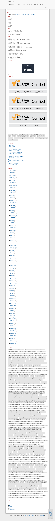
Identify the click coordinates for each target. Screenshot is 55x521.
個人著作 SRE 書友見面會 (13, 40)
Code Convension (21, 395)
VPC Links (30, 489)
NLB (23, 442)
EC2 (27, 402)
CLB (28, 467)
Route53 (16, 431)
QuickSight (15, 364)
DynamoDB (11, 351)
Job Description (11, 159)
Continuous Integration (35, 414)
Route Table (11, 414)
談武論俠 (34, 351)
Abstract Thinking (34, 412)
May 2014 (12, 338)
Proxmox (18, 444)
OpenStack (16, 459)
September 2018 (13, 267)
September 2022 (13, 205)
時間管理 (41, 412)
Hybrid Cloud (42, 359)
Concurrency (20, 374)
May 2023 (12, 197)
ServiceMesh (24, 474)
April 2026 (12, 172)
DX (37, 459)
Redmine (42, 136)
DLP (27, 362)
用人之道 (33, 436)
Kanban (38, 410)
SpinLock (25, 355)
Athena (25, 364)
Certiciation (11, 482)
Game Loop (42, 450)
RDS (42, 497)
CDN (17, 457)
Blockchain (34, 372)
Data (10, 136)
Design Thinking (37, 461)
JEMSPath (19, 465)
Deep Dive (11, 385)
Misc (35, 136)
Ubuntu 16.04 (43, 495)
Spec (46, 425)
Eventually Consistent (16, 393)
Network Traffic (43, 397)
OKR (36, 448)
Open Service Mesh (32, 410)
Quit (40, 387)
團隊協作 (46, 491)
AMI (23, 376)
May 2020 (12, 233)
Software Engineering (22, 138)
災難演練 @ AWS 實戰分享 (14, 49)
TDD (17, 357)
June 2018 (12, 272)
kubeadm (38, 436)
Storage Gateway (21, 463)
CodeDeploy (11, 387)
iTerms (41, 415)
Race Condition (22, 361)
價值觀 (33, 385)
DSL (40, 455)
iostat (43, 376)
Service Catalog (12, 419)
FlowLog (37, 442)
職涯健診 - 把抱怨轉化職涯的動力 (14, 150)
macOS (10, 357)
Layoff (40, 419)
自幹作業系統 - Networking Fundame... (16, 156)
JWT (30, 389)
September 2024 (13, 185)
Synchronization (24, 444)
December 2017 (13, 282)
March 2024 (12, 188)
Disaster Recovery (41, 357)
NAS (41, 406)
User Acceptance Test (29, 417)
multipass (32, 376)
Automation (43, 381)
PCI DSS (17, 419)
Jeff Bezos (29, 374)
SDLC (38, 495)
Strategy (21, 467)
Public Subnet (43, 366)
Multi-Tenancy (42, 389)
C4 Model (39, 370)
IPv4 (17, 410)
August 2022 (12, 207)
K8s (35, 359)
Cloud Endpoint (43, 351)
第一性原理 (32, 431)
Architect (28, 361)
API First (21, 436)
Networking (11, 448)
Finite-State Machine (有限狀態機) (15, 152)
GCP (28, 136)
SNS (38, 359)
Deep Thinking (42, 400)
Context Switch (35, 470)
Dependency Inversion (35, 383)
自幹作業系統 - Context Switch (14, 149)
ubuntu (10, 362)
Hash (40, 484)
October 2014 (13, 335)
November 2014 (13, 333)
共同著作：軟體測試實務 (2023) (15, 33)
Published (13, 389)
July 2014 (12, 336)
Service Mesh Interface (18, 489)
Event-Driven (41, 463)
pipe (20, 357)
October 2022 (13, 203)
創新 (35, 370)
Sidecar (16, 351)
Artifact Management (29, 398)
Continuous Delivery (42, 368)
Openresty (11, 434)
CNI (22, 364)
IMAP (10, 359)
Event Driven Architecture (14, 480)
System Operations (38, 451)
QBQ (45, 482)
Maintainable (30, 495)
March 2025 (12, 180)
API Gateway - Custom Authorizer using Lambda (25, 14)
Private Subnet (38, 376)
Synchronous (21, 461)
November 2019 (13, 243)
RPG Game (36, 406)
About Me (11, 505)
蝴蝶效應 (22, 459)
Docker (37, 425)
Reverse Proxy (22, 402)
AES (45, 415)
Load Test (37, 482)
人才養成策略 (11, 349)
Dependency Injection (17, 362)
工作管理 (29, 397)
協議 (35, 478)
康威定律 (37, 415)
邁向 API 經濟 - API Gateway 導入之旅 (16, 54)
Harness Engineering (31, 423)
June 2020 (12, 232)
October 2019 (13, 245)
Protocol (10, 361)
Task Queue (32, 455)
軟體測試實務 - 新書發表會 (14, 42)
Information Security (29, 378)
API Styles (37, 374)
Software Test (18, 474)
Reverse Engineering (17, 429)
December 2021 (13, 213)
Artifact (13, 410)
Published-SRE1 (22, 487)
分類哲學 (10, 26)
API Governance (38, 438)
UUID (36, 357)
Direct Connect (30, 440)
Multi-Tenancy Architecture (41, 362)
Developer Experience (13, 461)
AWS (18, 4)
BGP (39, 444)
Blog (20, 134)
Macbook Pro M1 (38, 355)
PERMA (16, 448)
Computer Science (35, 134)
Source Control (27, 414)
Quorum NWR (18, 349)
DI (41, 380)
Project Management (13, 463)
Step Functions (27, 436)
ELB (38, 467)
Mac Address (24, 491)
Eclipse (31, 453)
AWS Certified (20, 366)
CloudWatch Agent (36, 381)
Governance (17, 421)
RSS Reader (40, 440)
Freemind (42, 515)
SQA (19, 453)
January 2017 (12, 300)
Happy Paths (11, 421)
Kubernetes (31, 451)
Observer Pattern (30, 487)
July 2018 (12, 270)
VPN (24, 486)
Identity (10, 400)
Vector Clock (35, 489)
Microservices (14, 368)
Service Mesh (15, 406)
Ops (10, 378)
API (23, 359)
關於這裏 (10, 19)
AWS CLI (10, 444)
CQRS (41, 393)
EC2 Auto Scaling (12, 397)
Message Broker (21, 370)
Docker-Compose (12, 425)
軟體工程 (29, 4)
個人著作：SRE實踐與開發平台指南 (15, 31)
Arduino (40, 378)
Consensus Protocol (34, 457)
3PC (9, 417)
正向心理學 (43, 436)
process (35, 463)
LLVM (14, 357)
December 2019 (13, 242)
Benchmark (37, 366)
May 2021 (12, 220)
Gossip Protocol (40, 491)
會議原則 (24, 357)
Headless (28, 478)
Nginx (12, 474)
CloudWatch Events (15, 493)
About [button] (45, 7)
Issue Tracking (11, 355)
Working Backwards (21, 425)
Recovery (28, 427)
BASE (20, 406)
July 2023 (12, 194)
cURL (23, 406)
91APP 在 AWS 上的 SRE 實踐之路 (15, 46)
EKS (28, 357)
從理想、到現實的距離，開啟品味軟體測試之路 (17, 45)
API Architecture (34, 419)
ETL (43, 455)
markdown (31, 402)
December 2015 (13, 320)
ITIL (44, 412)
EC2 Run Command (39, 465)
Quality (42, 472)
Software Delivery (12, 353)
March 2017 (12, 297)
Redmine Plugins (12, 472)
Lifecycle (15, 451)
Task (10, 393)
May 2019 (12, 253)
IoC (44, 427)
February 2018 (13, 278)
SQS (40, 474)
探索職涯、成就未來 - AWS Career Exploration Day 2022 (19, 43)
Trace (42, 482)
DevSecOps (41, 446)
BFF (25, 351)
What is (10, 408)
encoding (26, 448)
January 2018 (12, 280)
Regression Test (23, 419)
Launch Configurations (19, 398)
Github (10, 506)
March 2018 (12, 277)
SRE (15, 138)
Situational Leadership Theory (33, 429)
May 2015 (12, 325)
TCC (9, 383)
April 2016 (12, 313)
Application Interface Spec (20, 380)
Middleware (35, 387)
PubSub (17, 433)
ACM (21, 372)
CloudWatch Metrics (21, 468)
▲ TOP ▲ (50, 516)
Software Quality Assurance (14, 495)
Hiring (31, 359)
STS (9, 474)
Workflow (34, 404)
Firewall (32, 438)
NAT (12, 438)
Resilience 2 (11, 431)
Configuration (24, 421)
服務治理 (21, 410)
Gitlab (41, 493)
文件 (18, 378)
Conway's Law (42, 468)
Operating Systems (12, 446)
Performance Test (33, 368)
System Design (31, 138)
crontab (31, 353)
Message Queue (27, 408)
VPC (32, 478)
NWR (24, 427)
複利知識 (16, 402)
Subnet (39, 480)
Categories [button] (12, 4)
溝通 (41, 138)
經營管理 (36, 4)
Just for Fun (39, 423)
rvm (43, 404)
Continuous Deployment (36, 361)
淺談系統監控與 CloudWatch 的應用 (15, 58)
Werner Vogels (26, 389)
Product (35, 444)
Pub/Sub (27, 349)
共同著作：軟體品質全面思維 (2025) (15, 30)
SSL (26, 461)
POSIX (27, 484)
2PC (9, 368)
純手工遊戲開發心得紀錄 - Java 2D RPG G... (16, 160)
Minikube (27, 459)
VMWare (45, 440)
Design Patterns (38, 431)
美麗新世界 (21, 448)
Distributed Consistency (13, 487)
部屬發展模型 (23, 446)
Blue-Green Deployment (17, 359)
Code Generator (33, 434)
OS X (38, 136)
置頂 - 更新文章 (11, 146)
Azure (10, 410)
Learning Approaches (13, 370)
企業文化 (30, 387)
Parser (10, 406)
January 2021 (12, 225)
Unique (25, 489)
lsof (34, 415)
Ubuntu (27, 425)
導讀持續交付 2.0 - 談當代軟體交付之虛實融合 (17, 50)
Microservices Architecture (14, 381)
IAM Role (42, 425)
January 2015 (12, 330)
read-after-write (28, 393)
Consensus (37, 497)
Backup (38, 478)
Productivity (11, 376)
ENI (19, 427)
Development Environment (21, 415)
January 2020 (12, 240)
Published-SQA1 (23, 497)
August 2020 (12, 230)
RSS (10, 502)
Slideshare (11, 508)
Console (10, 451)
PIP (44, 393)
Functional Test (44, 383)
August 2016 (12, 308)
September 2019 (13, 247)
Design (43, 480)
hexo (10, 412)
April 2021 (12, 222)
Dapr (27, 455)
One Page (42, 402)
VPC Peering (41, 457)
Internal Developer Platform (14, 450)
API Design (21, 351)
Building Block (36, 393)
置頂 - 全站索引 (11, 145)
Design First (33, 450)
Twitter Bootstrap (31, 515)
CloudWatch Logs (27, 372)
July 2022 (12, 208)
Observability (19, 389)
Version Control (42, 489)
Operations (35, 395)
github (45, 487)
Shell (32, 461)
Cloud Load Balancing (13, 395)
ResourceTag (26, 431)
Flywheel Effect (21, 470)
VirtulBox (42, 374)
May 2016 (12, 311)
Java (15, 385)
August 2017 (12, 288)
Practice (17, 497)
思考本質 (10, 23)
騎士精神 (37, 402)
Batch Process (29, 395)
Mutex (21, 493)
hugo (14, 444)
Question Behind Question (17, 484)
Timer (29, 450)
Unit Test (32, 349)
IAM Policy (11, 489)
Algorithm (45, 406)
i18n (17, 472)
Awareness (40, 434)
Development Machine (13, 164)
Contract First (35, 474)
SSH (33, 374)
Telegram (19, 491)
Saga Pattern (42, 391)
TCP (35, 417)
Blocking (31, 406)
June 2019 (12, 252)
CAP (34, 486)
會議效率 (38, 427)
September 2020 (13, 228)
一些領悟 (10, 25)
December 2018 (13, 262)
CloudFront (36, 400)
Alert (18, 446)
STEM (10, 468)
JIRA (40, 353)
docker (34, 476)
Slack (25, 467)
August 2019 (12, 248)
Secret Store (11, 470)
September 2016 (13, 307)
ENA (30, 381)
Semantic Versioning (21, 412)
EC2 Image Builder (12, 465)
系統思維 (33, 427)
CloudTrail (14, 412)
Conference (14, 453)
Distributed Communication (39, 453)
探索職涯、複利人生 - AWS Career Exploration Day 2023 (19, 39)
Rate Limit (24, 429)
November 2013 (13, 343)
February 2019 (13, 258)
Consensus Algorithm (20, 383)
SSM (10, 493)
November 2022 (13, 202)
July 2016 (12, 310)
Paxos (28, 433)
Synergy (36, 378)
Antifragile (17, 455)
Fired (43, 419)
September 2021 (13, 215)
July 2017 (12, 290)
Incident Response (12, 366)
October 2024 (13, 184)
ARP (44, 378)
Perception (42, 349)
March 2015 (12, 326)
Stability (22, 387)
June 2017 (12, 292)
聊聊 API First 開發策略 (13, 163)
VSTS (40, 395)
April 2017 (12, 295)
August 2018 (12, 268)
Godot (31, 380)
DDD (10, 484)
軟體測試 (16, 140)
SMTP (23, 465)
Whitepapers (36, 493)
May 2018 (12, 273)
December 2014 (13, 331)
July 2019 (12, 250)
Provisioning (26, 434)
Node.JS (28, 412)
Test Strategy (29, 486)
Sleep (18, 372)
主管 (29, 419)
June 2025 (12, 179)
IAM (31, 484)
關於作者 (10, 21)
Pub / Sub (22, 482)
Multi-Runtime (23, 440)
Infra (36, 440)
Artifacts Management (21, 353)
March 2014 (12, 340)
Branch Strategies (12, 372)
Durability (29, 351)
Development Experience (29, 366)
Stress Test (27, 438)
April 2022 (12, 212)
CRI (20, 457)
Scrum (29, 421)
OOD (17, 436)
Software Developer (28, 476)
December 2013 (13, 341)
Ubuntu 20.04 (11, 497)
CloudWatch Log (34, 433)
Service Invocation (36, 364)
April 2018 (12, 275)
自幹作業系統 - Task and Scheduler (15, 153)
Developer (19, 385)
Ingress (44, 355)
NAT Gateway (32, 459)
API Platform (11, 455)
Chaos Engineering (21, 478)
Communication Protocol (13, 391)
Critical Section (24, 450)
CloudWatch (28, 391)
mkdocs (37, 398)
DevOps (23, 4)
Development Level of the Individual (16, 476)
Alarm (21, 480)
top (34, 362)
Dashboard (15, 361)
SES (46, 374)
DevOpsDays (11, 427)
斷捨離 (16, 470)
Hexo (25, 515)
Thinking (31, 357)
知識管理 (45, 138)
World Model (15, 408)
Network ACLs (31, 355)
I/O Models (11, 467)
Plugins (35, 480)
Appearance (31, 482)
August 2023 (12, 192)
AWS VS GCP (30, 400)
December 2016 (13, 302)
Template (21, 408)
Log (25, 374)
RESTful (20, 431)
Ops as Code (17, 387)
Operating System (35, 397)
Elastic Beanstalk (30, 497)
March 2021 (12, 223)
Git (44, 451)
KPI (21, 427)
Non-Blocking (29, 446)
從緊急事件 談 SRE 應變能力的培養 (15, 53)
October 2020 (13, 227)
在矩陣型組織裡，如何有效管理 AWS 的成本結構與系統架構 (20, 47)
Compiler (30, 364)
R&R (28, 453)
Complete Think (10, 1)
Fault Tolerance (12, 433)
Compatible (41, 448)
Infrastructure (23, 495)
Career (23, 134)
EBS (38, 372)
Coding (28, 134)
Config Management (13, 423)
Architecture (11, 402)
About (16, 134)
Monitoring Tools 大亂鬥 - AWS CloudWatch (17, 56)
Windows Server (35, 391)
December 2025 (13, 177)
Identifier (30, 362)
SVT (20, 376)
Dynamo (27, 359)
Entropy (26, 482)
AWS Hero (35, 446)
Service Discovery (12, 491)
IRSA (32, 421)
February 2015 (13, 328)
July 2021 (12, 218)
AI (9, 134)
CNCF (31, 370)
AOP (38, 450)
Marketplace (19, 397)
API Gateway (44, 461)
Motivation (16, 482)
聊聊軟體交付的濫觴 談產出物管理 (15, 51)
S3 (41, 429)
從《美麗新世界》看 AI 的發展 (14, 148)
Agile (45, 465)
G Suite (27, 406)
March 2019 (12, 257)
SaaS (14, 478)
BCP (22, 453)
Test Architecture (25, 457)
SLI (38, 351)
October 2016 (13, 305)
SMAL (29, 461)
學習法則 (10, 22)
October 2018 (13, 265)
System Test (35, 484)
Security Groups (38, 385)
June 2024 (12, 187)
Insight (10, 364)
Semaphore (24, 385)
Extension (39, 404)
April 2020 (12, 235)
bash (46, 472)
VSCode (31, 493)
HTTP (29, 491)
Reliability (16, 467)
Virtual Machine (12, 486)
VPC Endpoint (28, 442)
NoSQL (27, 380)
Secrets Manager (20, 438)
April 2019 (12, 255)
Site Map (11, 504)
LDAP (37, 455)
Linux (31, 136)
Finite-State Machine (24, 381)
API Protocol (43, 467)
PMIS (37, 468)
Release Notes (11, 404)
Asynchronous (35, 389)
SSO (28, 353)
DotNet (25, 480)
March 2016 (12, 315)
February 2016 (13, 316)
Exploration (30, 480)
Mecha (31, 467)
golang (22, 393)
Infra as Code (44, 370)
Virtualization (32, 425)
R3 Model (10, 161)
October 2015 (13, 321)
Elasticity (14, 378)
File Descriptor (42, 459)
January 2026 (12, 175)
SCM (24, 484)
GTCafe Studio (12, 509)
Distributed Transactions (26, 404)
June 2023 (12, 195)
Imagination (28, 470)
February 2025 (13, 182)
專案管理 (10, 442)
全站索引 (10, 18)
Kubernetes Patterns (17, 442)
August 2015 (12, 323)
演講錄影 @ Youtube (13, 38)
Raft (35, 495)
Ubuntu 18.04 (23, 433)
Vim (43, 361)
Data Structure (37, 472)
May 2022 (12, 210)
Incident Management (18, 434)
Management (31, 448)
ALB (15, 438)
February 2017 (13, 298)
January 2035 (12, 170)
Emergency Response (41, 417)
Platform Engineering (13, 374)
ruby (10, 380)
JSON (14, 400)
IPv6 (26, 387)
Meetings (30, 415)
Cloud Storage (11, 398)
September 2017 (13, 287)
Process (18, 400)
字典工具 (42, 4)
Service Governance (41, 476)
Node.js (41, 442)
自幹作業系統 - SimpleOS (13, 157)
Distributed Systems (21, 136)
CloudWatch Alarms (38, 421)
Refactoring (21, 417)
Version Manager (12, 436)
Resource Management (22, 451)
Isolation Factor (12, 440)
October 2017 (13, 285)
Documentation (43, 398)
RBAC (40, 486)
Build (33, 442)
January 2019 (12, 260)
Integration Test (14, 417)
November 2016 (13, 303)
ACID (37, 486)
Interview (43, 410)
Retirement (22, 391)
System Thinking (25, 368)
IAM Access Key (19, 486)
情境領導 (31, 444)
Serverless (37, 349)
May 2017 (12, 293)
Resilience (26, 493)
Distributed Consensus (30, 468)
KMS (25, 453)
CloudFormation (18, 355)
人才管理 (37, 138)
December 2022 (13, 200)
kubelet (30, 474)
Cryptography (37, 380)
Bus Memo (11, 459)
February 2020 (13, 238)
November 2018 (13, 263)
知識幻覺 (10, 457)
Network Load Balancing (24, 472)
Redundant (17, 404)
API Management (29, 463)
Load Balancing (12, 415)
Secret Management (19, 414)
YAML (29, 385)
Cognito (27, 370)
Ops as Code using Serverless (14, 57)
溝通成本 (18, 440)
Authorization (42, 408)
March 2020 (12, 237)
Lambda (10, 478)
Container (42, 134)
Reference (11, 138)
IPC (9, 438)
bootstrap (27, 376)
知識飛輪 (13, 383)
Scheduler (41, 470)
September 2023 (13, 190)
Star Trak (44, 387)
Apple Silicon (22, 455)
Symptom (33, 491)
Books (25, 410)
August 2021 (12, 217)
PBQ (24, 362)
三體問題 (25, 397)
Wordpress (34, 408)
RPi (41, 427)
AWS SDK (28, 383)
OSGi (35, 467)
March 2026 (12, 174)
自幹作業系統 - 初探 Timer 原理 (14, 154)
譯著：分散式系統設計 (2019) (14, 34)
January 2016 (12, 318)
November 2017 (13, 283)
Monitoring (40, 487)
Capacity (14, 468)
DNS (14, 457)
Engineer (36, 353)
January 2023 (12, 198)
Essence (16, 376)
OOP (19, 368)
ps (9, 389)
